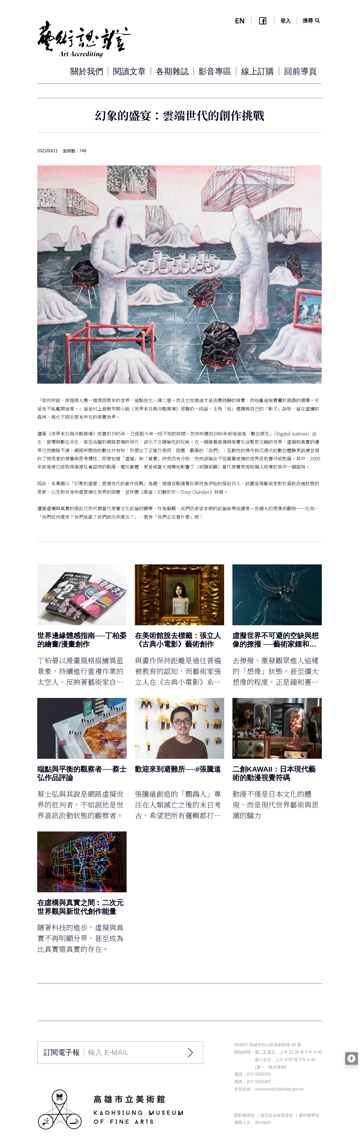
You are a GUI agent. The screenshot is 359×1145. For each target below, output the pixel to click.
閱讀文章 (129, 71)
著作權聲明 (309, 1115)
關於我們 (86, 71)
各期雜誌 (172, 71)
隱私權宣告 (244, 1115)
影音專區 (215, 71)
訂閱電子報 (62, 1052)
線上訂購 (257, 71)
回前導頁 (300, 71)
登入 (285, 21)
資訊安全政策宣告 (276, 1115)
